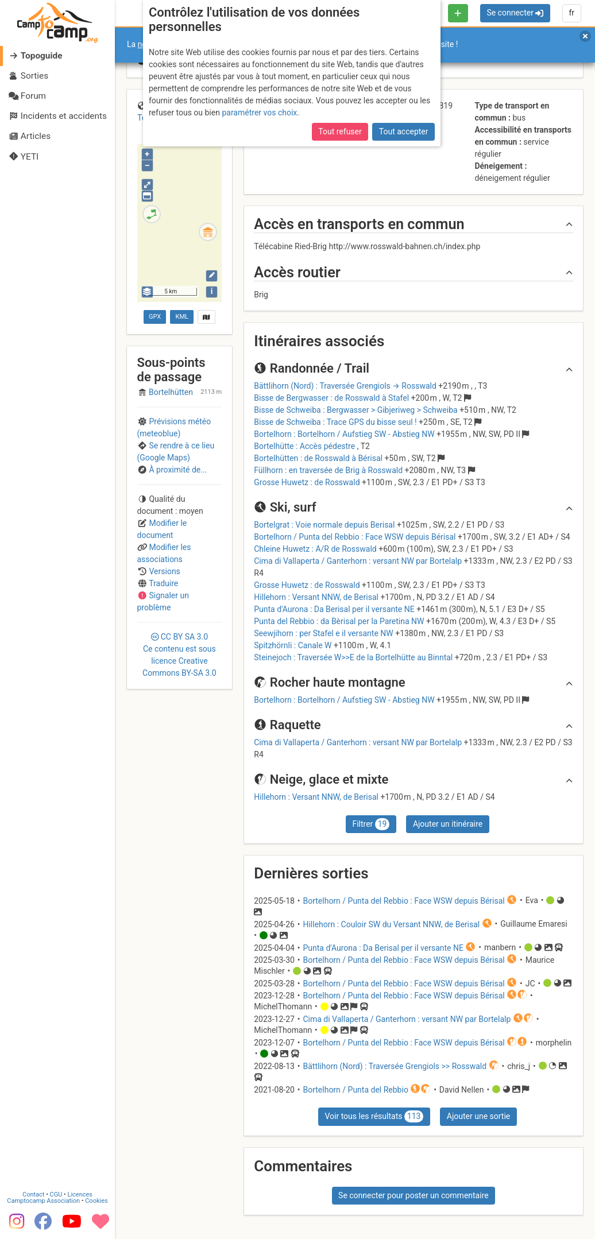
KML (182, 316)
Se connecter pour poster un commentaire (413, 1195)
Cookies (96, 1201)
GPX (155, 316)
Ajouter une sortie (478, 1116)
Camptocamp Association (43, 1201)
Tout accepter (403, 131)
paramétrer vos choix (259, 112)
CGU (56, 1194)
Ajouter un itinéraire (447, 823)
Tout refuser (339, 131)
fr (571, 12)
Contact (33, 1194)
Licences (80, 1194)
